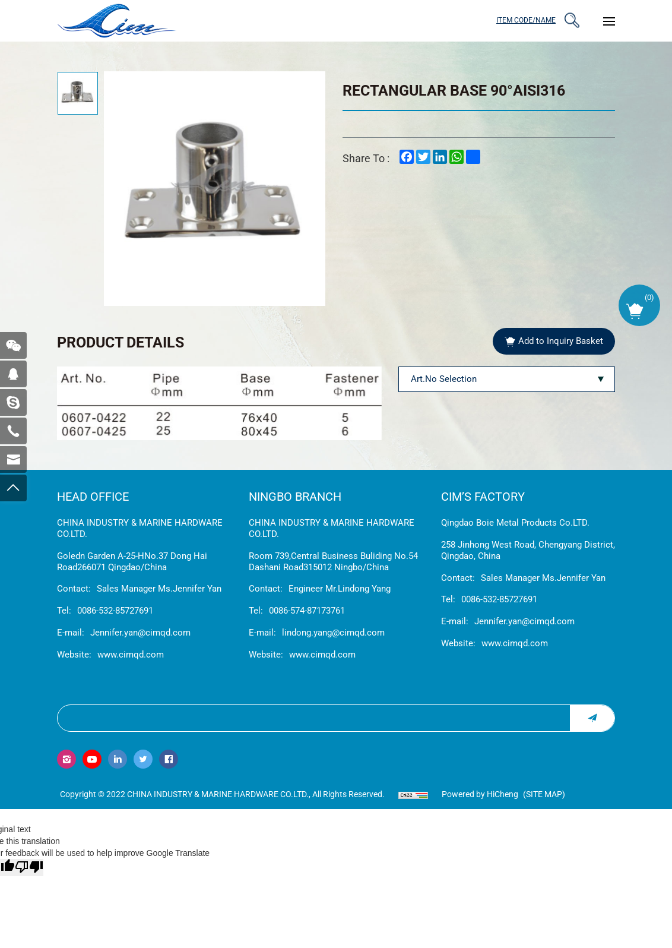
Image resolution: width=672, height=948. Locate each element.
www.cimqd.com (130, 654)
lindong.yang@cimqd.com (333, 632)
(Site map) (544, 794)
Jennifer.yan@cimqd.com (140, 632)
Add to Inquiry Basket (560, 341)
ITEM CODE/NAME (526, 20)
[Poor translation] (29, 867)
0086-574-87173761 (307, 610)
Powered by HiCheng (480, 794)
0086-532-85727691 (115, 610)
